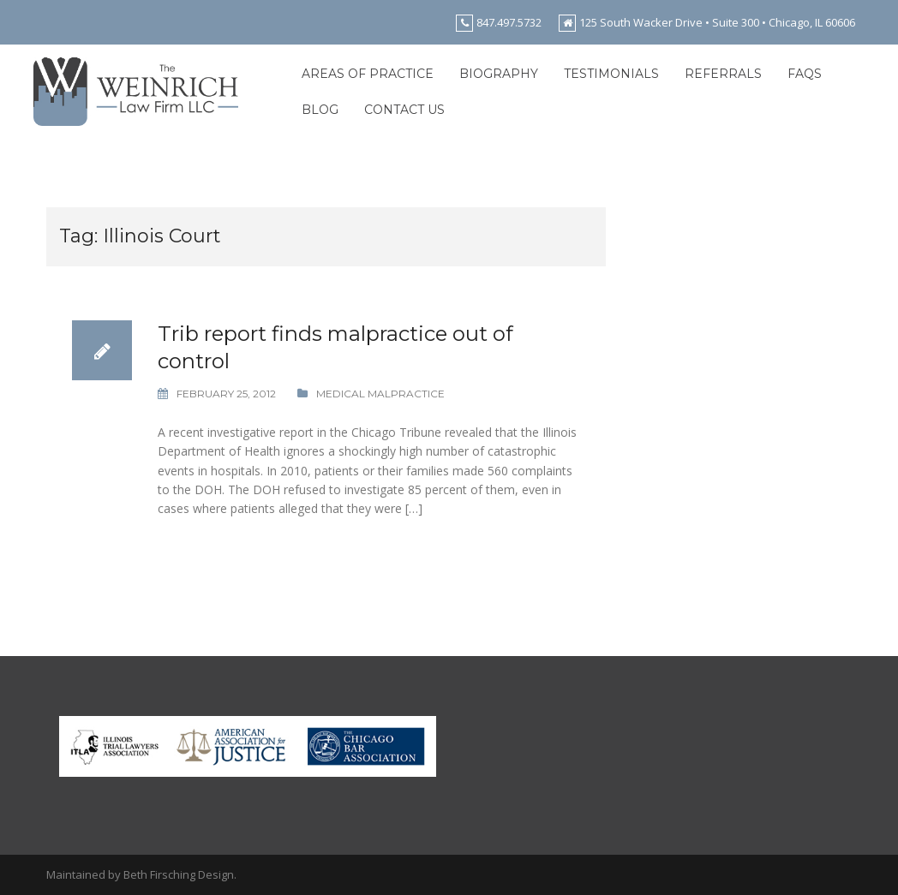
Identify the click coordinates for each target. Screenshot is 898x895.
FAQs (804, 73)
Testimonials (611, 73)
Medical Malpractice (380, 393)
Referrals (723, 73)
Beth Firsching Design (178, 874)
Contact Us (404, 109)
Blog (320, 109)
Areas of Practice (368, 73)
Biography (498, 73)
